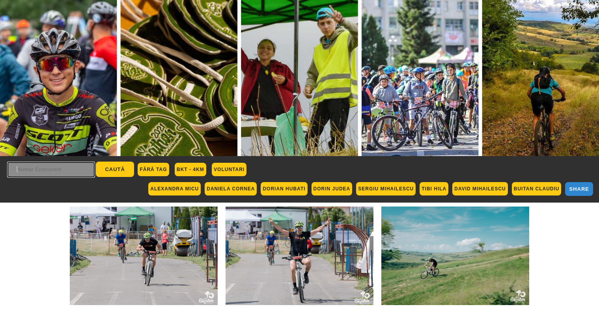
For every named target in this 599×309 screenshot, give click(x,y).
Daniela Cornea (231, 189)
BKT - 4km (190, 169)
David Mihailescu (480, 189)
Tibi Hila (434, 189)
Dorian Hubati (284, 189)
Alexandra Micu (174, 189)
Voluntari (229, 169)
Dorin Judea (332, 189)
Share (579, 189)
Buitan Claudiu (537, 189)
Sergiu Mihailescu (386, 189)
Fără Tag (153, 169)
